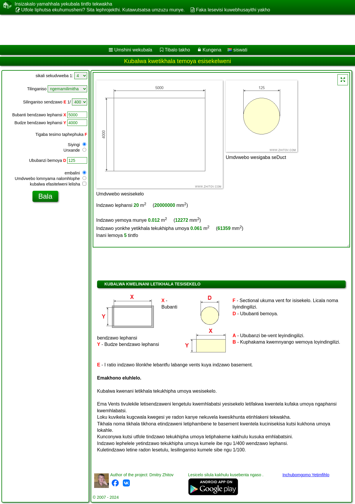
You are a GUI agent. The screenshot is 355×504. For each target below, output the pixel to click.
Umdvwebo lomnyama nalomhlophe (50, 178)
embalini (75, 173)
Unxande (74, 150)
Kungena (212, 49)
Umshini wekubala (133, 49)
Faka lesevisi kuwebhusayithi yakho (233, 9)
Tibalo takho (177, 49)
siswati (237, 49)
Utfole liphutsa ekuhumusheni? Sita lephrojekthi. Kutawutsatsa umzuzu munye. (103, 9)
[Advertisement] (149, 30)
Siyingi (77, 144)
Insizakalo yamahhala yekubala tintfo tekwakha (63, 4)
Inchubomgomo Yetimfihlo (305, 474)
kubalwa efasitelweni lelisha (58, 184)
